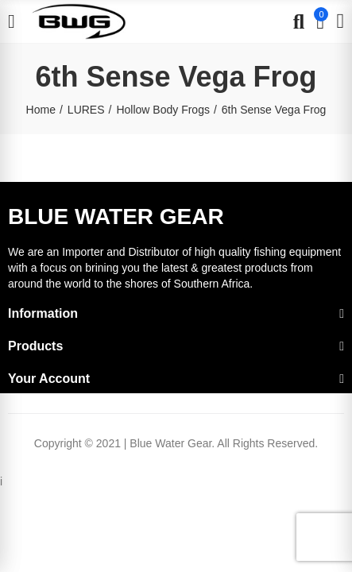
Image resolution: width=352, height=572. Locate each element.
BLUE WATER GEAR (116, 216)
